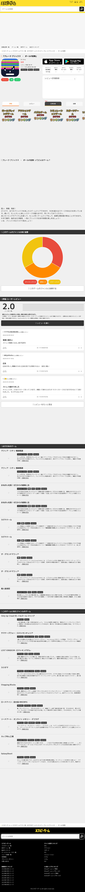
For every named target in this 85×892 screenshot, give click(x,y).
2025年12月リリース (8, 878)
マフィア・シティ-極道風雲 (12, 451)
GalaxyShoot (6, 753)
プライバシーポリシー (8, 859)
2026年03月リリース (8, 871)
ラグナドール (6, 519)
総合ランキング (6, 850)
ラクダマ (4, 667)
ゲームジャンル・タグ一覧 (9, 852)
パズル (46, 857)
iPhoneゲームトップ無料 (51, 869)
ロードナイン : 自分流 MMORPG (14, 702)
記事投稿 (53, 104)
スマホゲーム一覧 (6, 846)
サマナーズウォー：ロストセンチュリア (17, 633)
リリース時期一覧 (6, 855)
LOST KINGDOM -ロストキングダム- (16, 650)
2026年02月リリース (8, 873)
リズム (46, 859)
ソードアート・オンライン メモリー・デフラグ (20, 719)
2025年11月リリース (8, 880)
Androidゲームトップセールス (52, 876)
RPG (45, 846)
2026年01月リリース (8, 876)
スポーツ (46, 850)
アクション (47, 848)
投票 (74, 104)
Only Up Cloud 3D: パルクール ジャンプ (18, 616)
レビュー (32, 104)
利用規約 (4, 857)
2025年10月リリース (8, 882)
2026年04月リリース (8, 869)
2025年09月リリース (8, 884)
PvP (45, 861)
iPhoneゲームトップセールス (52, 871)
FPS (45, 852)
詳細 (10, 104)
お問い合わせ (5, 861)
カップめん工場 (7, 736)
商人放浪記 (5, 588)
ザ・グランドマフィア (10, 554)
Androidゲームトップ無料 (51, 873)
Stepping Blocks (8, 685)
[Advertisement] (42, 28)
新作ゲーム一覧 (6, 848)
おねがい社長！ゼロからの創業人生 (15, 485)
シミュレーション (49, 855)
